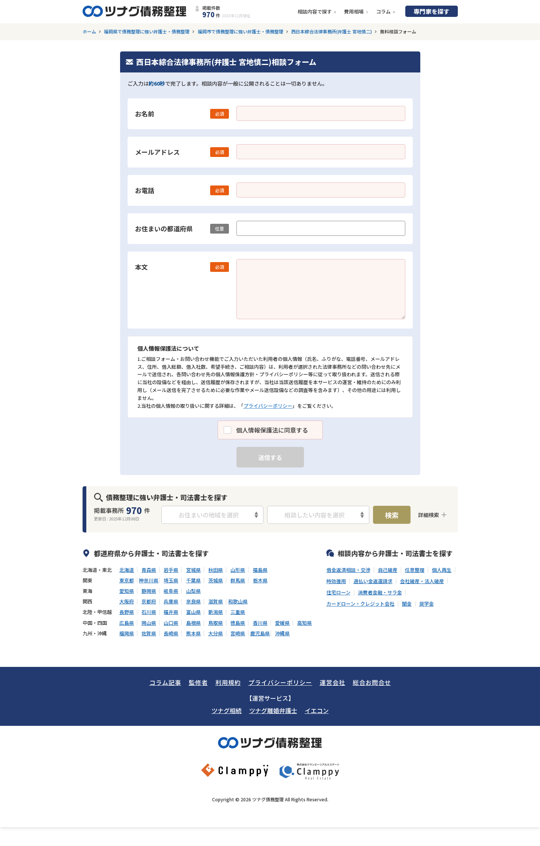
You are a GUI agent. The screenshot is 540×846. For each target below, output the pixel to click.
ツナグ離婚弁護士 (273, 710)
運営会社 (332, 682)
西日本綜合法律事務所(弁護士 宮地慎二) (331, 32)
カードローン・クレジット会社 (360, 603)
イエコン (317, 710)
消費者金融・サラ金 (380, 592)
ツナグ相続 (227, 710)
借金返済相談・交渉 (348, 570)
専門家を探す (432, 11)
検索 (392, 515)
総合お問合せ (372, 682)
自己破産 (387, 570)
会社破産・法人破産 (422, 581)
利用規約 (228, 682)
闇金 (407, 603)
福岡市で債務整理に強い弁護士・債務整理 (240, 32)
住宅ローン (338, 592)
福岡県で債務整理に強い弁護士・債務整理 (147, 32)
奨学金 (426, 603)
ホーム (89, 32)
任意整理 (414, 570)
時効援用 (336, 581)
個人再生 (441, 570)
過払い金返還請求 (373, 581)
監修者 (198, 682)
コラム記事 (165, 682)
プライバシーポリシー (268, 405)
